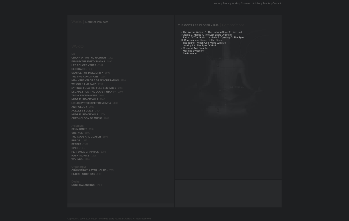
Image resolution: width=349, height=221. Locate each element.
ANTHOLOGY (79, 106)
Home (217, 3)
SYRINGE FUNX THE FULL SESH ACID (94, 88)
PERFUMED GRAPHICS (85, 151)
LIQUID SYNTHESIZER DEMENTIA (91, 103)
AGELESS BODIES (82, 110)
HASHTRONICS (80, 155)
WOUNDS (77, 159)
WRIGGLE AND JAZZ (84, 84)
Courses (245, 3)
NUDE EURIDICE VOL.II (85, 114)
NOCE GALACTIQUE (83, 185)
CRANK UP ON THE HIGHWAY (89, 57)
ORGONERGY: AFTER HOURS (89, 170)
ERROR (76, 140)
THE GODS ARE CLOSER (86, 136)
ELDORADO (78, 69)
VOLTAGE (77, 133)
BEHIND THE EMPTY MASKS (88, 61)
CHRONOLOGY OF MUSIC (87, 118)
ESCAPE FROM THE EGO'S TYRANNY (93, 91)
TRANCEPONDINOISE (84, 95)
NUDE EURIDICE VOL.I (85, 99)
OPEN (75, 148)
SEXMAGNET (79, 129)
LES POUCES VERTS (84, 65)
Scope (226, 3)
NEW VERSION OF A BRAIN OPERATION (95, 80)
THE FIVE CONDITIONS (85, 76)
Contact (276, 3)
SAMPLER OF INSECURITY (87, 72)
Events (266, 3)
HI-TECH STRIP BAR (83, 174)
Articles (256, 3)
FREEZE (76, 144)
